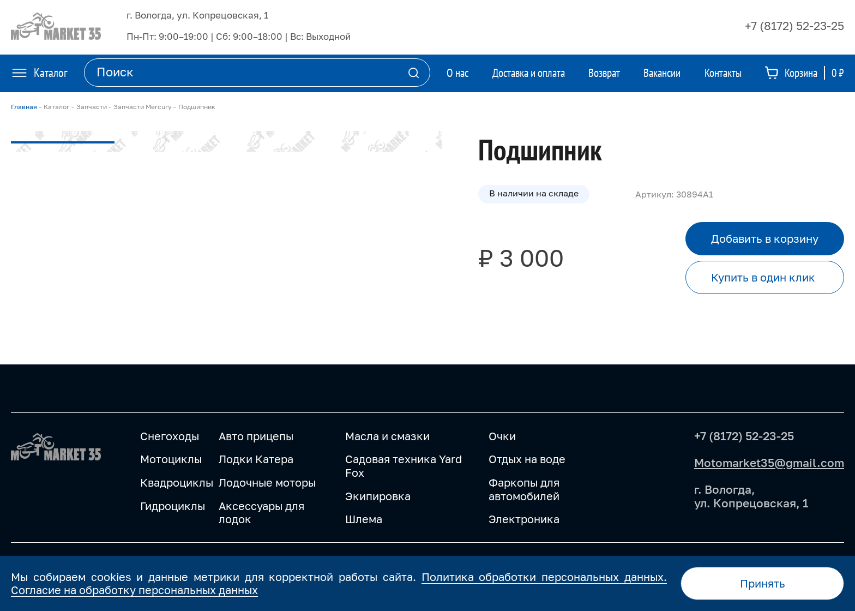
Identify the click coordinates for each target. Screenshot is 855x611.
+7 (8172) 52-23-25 (794, 26)
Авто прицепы (256, 435)
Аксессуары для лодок (261, 512)
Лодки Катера (256, 458)
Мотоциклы (171, 458)
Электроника (524, 518)
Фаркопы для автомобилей (524, 489)
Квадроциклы (176, 482)
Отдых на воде (527, 458)
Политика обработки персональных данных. (544, 576)
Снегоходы (169, 435)
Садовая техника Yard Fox (403, 465)
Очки (502, 435)
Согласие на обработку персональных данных (134, 589)
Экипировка (378, 495)
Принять (762, 583)
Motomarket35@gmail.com (769, 463)
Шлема (363, 518)
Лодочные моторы (267, 482)
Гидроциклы (172, 505)
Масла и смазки (387, 435)
